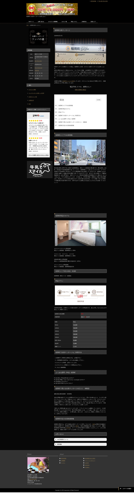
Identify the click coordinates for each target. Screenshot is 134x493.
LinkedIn (87, 463)
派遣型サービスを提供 (69, 81)
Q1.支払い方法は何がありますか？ (64, 378)
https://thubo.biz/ (38, 67)
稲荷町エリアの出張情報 (69, 105)
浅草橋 (68, 428)
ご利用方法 (83, 21)
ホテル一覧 (64, 21)
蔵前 (77, 426)
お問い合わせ (41, 21)
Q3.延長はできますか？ (61, 382)
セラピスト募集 (32, 89)
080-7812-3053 (38, 61)
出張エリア (93, 21)
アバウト (63, 463)
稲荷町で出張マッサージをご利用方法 (73, 115)
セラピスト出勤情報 (52, 21)
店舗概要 (63, 461)
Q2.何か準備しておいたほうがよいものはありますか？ (70, 380)
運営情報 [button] (58, 445)
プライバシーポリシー (90, 461)
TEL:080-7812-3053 (103, 1)
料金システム (74, 21)
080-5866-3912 (80, 90)
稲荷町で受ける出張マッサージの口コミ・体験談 (76, 122)
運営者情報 (63, 459)
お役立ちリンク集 (33, 96)
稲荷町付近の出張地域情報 (69, 125)
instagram (87, 465)
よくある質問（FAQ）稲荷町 (70, 119)
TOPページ (31, 21)
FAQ (30, 104)
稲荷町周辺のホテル (67, 109)
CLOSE (98, 99)
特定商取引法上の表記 (90, 459)
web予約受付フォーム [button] (61, 440)
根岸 (93, 424)
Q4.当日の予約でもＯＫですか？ (64, 384)
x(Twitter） (87, 468)
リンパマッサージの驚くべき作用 (36, 93)
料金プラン (65, 112)
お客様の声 (31, 100)
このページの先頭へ (127, 488)
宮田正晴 (37, 70)
